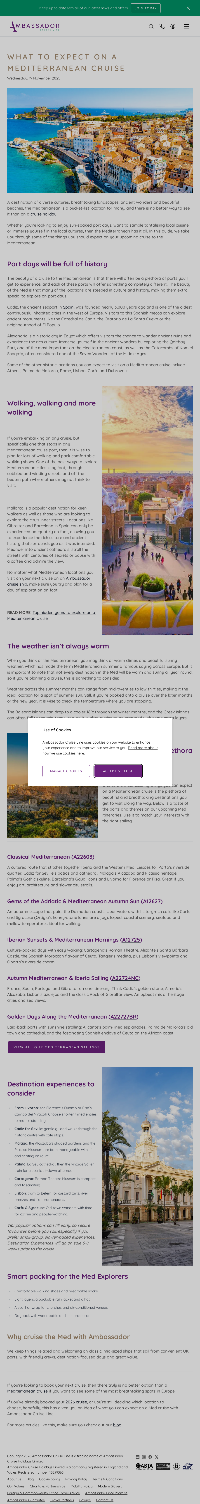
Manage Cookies (66, 771)
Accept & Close (118, 771)
